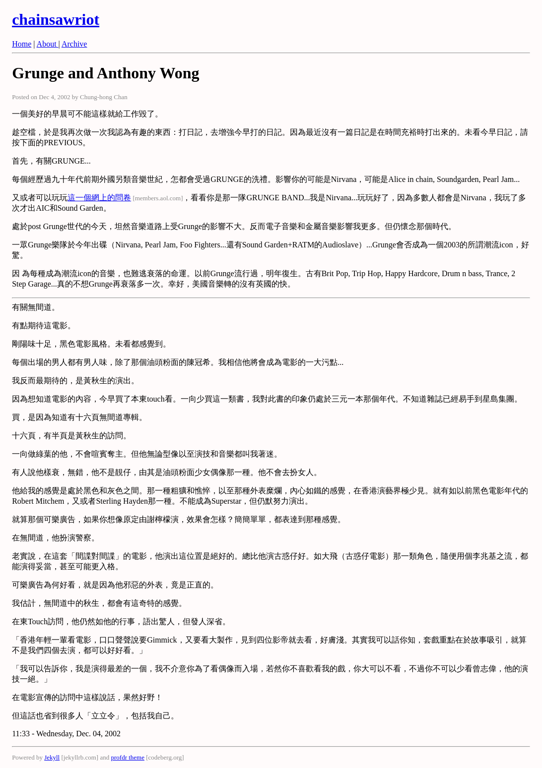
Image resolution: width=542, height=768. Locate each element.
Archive (74, 44)
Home (21, 44)
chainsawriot (55, 19)
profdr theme (127, 757)
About (48, 44)
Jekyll (52, 757)
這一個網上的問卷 (99, 197)
